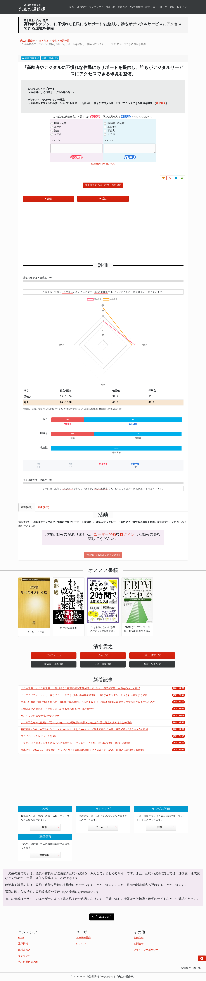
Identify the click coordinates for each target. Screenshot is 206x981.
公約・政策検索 (102, 664)
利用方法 (122, 7)
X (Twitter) (102, 917)
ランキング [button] (95, 7)
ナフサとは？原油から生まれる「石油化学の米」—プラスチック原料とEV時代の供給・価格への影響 (75, 743)
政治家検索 (24, 950)
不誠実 (111, 130)
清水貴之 (161, 103)
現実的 (58, 127)
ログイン (182, 7)
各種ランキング (152, 664)
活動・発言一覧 (152, 655)
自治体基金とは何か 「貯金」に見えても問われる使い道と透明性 (57, 709)
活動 (102, 198)
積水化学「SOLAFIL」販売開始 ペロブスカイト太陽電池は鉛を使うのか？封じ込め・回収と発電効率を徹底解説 (83, 750)
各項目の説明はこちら (103, 164)
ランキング (106, 827)
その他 (58, 134)
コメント (55, 140)
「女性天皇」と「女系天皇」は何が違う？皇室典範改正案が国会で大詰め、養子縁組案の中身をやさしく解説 (80, 688)
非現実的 (112, 127)
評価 (48, 198)
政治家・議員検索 (53, 664)
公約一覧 (103, 655)
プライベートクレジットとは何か (39, 736)
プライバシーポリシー (146, 950)
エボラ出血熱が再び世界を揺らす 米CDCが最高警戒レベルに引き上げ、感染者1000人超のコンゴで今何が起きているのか (88, 702)
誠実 (56, 130)
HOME (71, 7)
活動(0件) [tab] (27, 507)
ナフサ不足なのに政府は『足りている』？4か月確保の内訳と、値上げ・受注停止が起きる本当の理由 (76, 722)
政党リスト (151, 7)
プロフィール (53, 655)
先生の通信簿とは (28, 962)
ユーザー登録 (167, 7)
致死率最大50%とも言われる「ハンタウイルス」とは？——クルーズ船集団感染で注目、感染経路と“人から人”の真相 (84, 729)
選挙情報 (136, 7)
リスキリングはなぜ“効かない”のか (40, 716)
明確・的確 (60, 123)
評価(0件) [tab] (43, 507)
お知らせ (110, 7)
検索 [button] (81, 7)
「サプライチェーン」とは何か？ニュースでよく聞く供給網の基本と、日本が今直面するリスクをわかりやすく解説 (84, 695)
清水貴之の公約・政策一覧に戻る (103, 185)
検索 (50, 827)
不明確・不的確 (116, 123)
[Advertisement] (103, 233)
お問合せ (139, 943)
